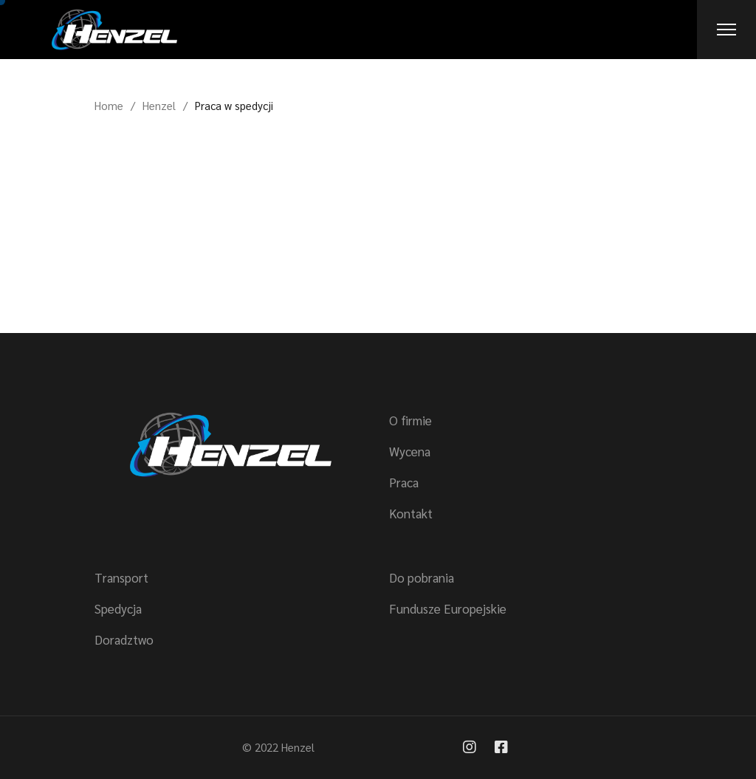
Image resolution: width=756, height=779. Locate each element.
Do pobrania (421, 577)
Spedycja (118, 608)
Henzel (298, 747)
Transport (121, 577)
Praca (404, 482)
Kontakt (411, 513)
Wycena (409, 451)
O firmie (410, 420)
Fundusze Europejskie (447, 608)
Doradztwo (124, 639)
